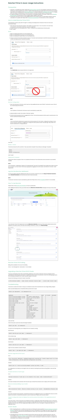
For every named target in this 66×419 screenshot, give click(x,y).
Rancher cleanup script (23, 412)
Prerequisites (42, 179)
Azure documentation (29, 12)
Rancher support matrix (34, 9)
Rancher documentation (34, 17)
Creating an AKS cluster (47, 12)
